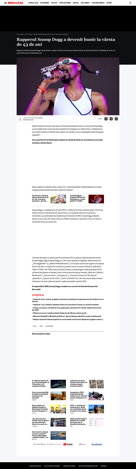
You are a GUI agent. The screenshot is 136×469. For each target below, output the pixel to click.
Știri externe (65, 3)
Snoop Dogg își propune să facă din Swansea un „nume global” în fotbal (77, 198)
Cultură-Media (98, 3)
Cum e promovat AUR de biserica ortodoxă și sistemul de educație (40, 395)
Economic (44, 3)
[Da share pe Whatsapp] (116, 118)
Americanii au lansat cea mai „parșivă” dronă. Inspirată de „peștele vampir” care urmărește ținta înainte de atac (40, 434)
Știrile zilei (33, 3)
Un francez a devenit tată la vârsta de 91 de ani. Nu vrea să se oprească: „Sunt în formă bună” (40, 198)
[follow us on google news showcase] (53, 444)
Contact (104, 466)
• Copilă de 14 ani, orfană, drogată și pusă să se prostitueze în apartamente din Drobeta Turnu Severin (68, 300)
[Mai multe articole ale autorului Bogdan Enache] (20, 119)
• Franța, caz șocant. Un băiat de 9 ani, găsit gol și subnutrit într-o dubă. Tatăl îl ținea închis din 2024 (66, 309)
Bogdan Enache (28, 119)
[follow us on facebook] (97, 444)
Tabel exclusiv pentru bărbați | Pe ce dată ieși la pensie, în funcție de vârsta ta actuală (78, 421)
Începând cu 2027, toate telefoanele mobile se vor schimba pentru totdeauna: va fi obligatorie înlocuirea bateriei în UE (79, 395)
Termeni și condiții (69, 466)
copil (41, 326)
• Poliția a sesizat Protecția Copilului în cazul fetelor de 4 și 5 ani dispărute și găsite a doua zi (67, 319)
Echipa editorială (35, 466)
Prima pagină (21, 34)
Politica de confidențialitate (88, 466)
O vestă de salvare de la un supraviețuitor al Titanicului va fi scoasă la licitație (40, 383)
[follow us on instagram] (82, 444)
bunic (35, 326)
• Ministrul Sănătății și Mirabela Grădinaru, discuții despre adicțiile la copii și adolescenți (66, 316)
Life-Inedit (85, 3)
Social (76, 3)
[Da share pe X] (111, 118)
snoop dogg (49, 326)
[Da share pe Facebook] (106, 118)
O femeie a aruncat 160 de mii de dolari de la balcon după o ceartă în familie (78, 383)
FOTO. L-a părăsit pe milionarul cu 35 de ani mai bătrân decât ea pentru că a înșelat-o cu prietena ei (78, 408)
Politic (54, 3)
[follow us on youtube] (68, 444)
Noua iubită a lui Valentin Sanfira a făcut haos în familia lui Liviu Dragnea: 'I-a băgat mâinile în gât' (40, 408)
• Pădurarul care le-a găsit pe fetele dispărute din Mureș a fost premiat (59, 313)
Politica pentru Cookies (52, 466)
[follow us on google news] (39, 444)
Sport (109, 3)
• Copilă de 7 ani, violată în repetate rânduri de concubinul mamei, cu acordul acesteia (65, 305)
